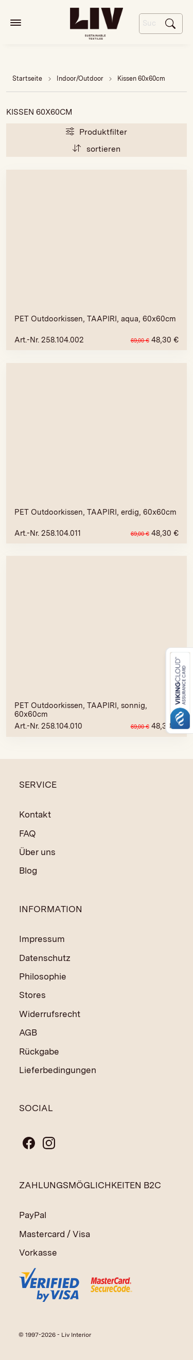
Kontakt (35, 814)
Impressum (42, 939)
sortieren (96, 149)
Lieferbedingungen (57, 1070)
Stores (32, 995)
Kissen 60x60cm (141, 78)
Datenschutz (45, 958)
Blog (28, 870)
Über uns (37, 852)
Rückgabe (39, 1051)
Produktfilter (96, 132)
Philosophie (42, 976)
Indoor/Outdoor (81, 78)
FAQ (27, 833)
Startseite (27, 78)
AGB (28, 1032)
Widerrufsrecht (49, 1014)
